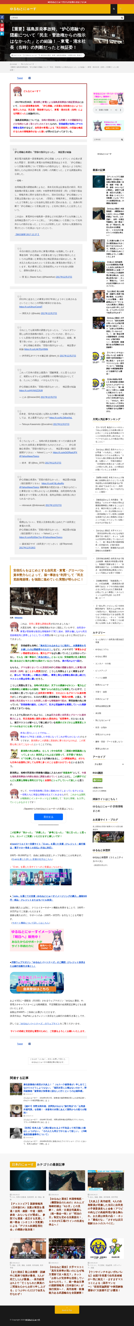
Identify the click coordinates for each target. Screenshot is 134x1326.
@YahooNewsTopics (29, 456)
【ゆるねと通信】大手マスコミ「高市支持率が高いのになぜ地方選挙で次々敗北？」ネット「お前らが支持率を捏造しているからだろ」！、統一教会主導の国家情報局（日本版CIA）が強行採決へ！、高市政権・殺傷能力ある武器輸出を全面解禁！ (66, 1280)
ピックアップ (101, 671)
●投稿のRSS (98, 788)
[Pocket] (2, 29)
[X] (2, 21)
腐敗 (100, 1197)
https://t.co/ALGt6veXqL (60, 418)
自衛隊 (28, 1265)
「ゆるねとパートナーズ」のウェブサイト (39, 1023)
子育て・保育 (101, 692)
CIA (13, 1197)
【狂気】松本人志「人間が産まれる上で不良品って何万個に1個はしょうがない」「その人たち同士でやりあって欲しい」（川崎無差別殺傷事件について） (55, 1131)
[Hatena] (2, 34)
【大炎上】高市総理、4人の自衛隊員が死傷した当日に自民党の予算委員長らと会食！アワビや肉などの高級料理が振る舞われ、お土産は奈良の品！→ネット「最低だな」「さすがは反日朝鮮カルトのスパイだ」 (105, 1212)
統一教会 (38, 1197)
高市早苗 (114, 1197)
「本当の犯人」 (43, 657)
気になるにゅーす (103, 720)
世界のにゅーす (102, 685)
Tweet (20, 78)
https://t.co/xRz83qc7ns (30, 537)
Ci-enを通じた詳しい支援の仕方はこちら (32, 859)
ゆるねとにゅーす (104, 154)
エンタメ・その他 (103, 663)
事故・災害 (16, 1265)
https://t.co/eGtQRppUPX (65, 452)
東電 (53, 55)
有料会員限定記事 (103, 706)
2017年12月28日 (27, 548)
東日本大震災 (46, 55)
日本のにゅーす (31, 55)
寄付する (48, 816)
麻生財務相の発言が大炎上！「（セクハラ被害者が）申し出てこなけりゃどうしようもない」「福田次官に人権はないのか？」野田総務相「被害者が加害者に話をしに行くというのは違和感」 (55, 1087)
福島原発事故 (61, 55)
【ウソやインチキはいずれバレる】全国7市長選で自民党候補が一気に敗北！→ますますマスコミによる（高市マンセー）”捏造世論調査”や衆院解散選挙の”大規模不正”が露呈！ (115, 363)
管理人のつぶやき (103, 734)
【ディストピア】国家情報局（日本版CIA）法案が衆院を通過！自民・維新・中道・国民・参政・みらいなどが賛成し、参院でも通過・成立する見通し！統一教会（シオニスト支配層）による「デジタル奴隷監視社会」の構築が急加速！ (115, 190)
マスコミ (93, 1265)
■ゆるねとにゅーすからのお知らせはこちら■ (67, 2)
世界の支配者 (21, 1197)
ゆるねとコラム (102, 649)
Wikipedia (18, 618)
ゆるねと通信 (101, 656)
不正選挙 (101, 1265)
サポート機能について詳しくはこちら (30, 923)
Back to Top (67, 1310)
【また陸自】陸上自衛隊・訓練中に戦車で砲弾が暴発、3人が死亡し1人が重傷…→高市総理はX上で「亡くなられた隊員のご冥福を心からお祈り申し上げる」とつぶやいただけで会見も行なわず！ (115, 302)
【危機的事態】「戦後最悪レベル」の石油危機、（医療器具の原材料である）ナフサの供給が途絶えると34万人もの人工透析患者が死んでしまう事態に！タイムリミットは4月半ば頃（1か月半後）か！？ (109, 589)
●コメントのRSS (99, 791)
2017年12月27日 (64, 277)
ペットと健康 (101, 678)
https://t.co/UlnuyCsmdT (31, 307)
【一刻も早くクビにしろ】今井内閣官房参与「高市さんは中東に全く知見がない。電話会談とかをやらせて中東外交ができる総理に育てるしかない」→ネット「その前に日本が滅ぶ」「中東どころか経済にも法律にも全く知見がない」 (109, 614)
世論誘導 (109, 1265)
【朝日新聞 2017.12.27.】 (27, 234)
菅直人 (79, 55)
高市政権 (107, 1197)
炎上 (91, 1197)
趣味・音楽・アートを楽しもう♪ (109, 741)
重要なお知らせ (102, 749)
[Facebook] (2, 17)
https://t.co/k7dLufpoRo (53, 483)
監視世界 (30, 1197)
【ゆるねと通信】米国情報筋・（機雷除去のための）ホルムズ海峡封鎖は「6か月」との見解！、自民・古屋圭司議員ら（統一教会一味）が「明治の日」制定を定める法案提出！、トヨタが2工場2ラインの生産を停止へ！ (115, 222)
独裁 (96, 1197)
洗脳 (92, 1267)
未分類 (98, 713)
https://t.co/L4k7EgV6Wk (36, 349)
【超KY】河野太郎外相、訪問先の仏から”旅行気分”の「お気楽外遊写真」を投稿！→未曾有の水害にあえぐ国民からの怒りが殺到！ (55, 1109)
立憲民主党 (72, 55)
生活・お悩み (101, 727)
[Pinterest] (2, 25)
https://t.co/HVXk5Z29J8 (31, 390)
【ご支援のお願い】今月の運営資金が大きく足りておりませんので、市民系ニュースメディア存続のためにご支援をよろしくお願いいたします (115, 249)
